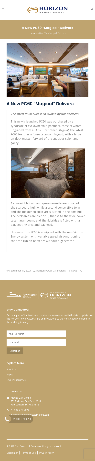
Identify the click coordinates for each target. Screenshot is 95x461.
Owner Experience (16, 379)
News (74, 270)
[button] (91, 9)
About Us (11, 369)
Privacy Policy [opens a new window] (46, 452)
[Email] (36, 342)
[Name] (36, 333)
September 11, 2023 (20, 270)
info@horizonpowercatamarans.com (30, 414)
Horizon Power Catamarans (51, 270)
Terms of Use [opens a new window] (28, 452)
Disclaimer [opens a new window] (12, 452)
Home (32, 33)
